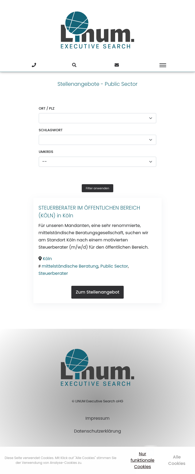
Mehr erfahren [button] (94, 462)
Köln (68, 215)
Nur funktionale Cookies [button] (142, 460)
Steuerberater (53, 273)
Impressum (97, 418)
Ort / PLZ (46, 108)
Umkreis (46, 151)
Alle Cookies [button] (176, 460)
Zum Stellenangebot (97, 292)
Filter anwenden (97, 188)
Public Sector (114, 266)
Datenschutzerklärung (97, 431)
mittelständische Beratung (70, 266)
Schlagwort (51, 130)
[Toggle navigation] (159, 65)
